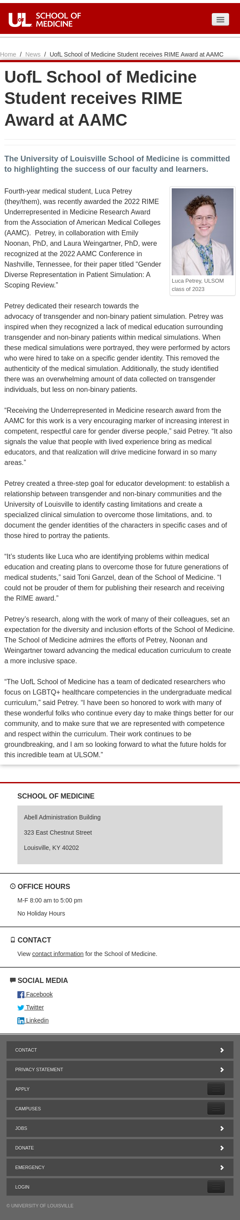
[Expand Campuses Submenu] (216, 1108)
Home (8, 54)
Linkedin (33, 1020)
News (32, 54)
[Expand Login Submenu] (216, 1186)
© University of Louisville (40, 1205)
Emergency (120, 1167)
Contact (120, 1050)
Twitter (30, 1007)
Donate (120, 1148)
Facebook (35, 994)
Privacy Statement (120, 1069)
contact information (57, 953)
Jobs (120, 1128)
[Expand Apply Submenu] (216, 1089)
